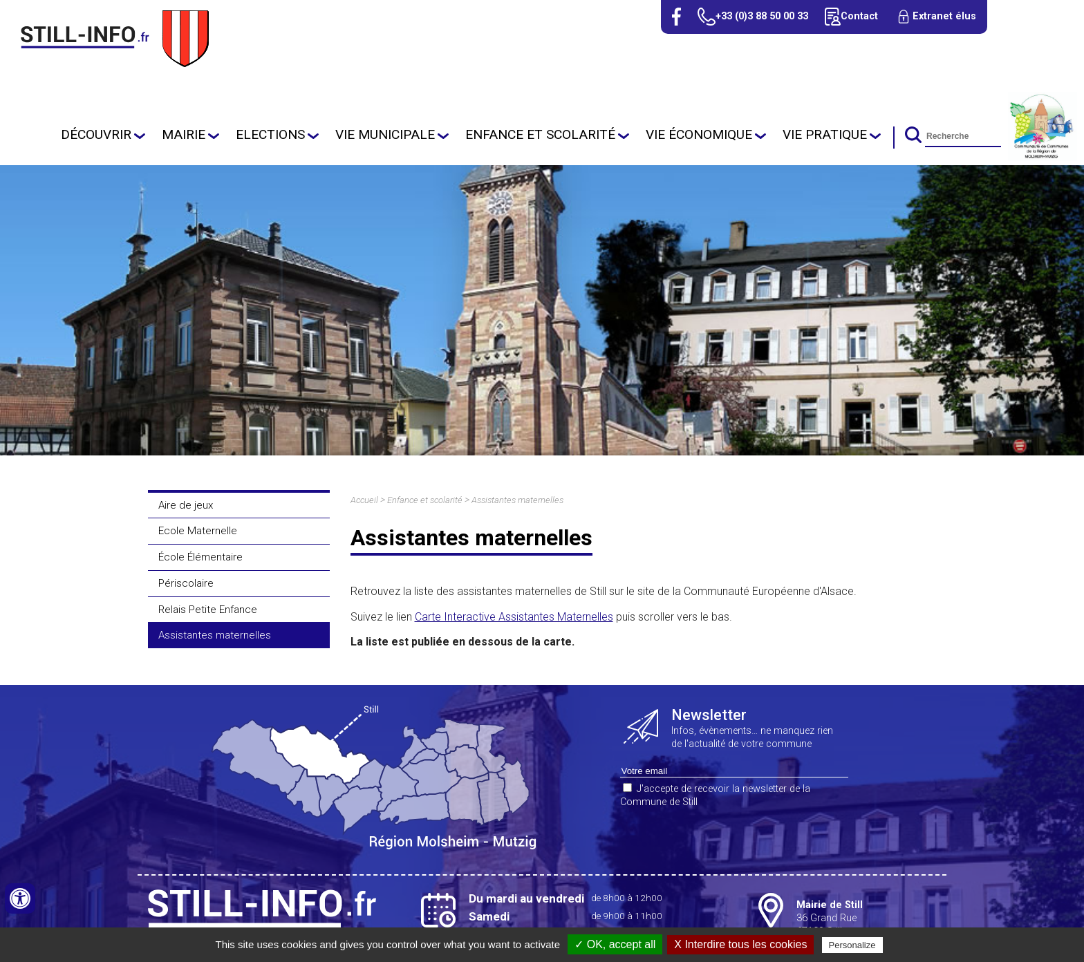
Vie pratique (825, 134)
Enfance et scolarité (540, 134)
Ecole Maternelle (197, 531)
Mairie (183, 134)
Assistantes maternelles (214, 635)
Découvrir (96, 134)
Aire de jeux (185, 505)
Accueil (364, 500)
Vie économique (699, 134)
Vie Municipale (385, 134)
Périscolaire (186, 583)
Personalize (852, 945)
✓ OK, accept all (614, 944)
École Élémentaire (200, 557)
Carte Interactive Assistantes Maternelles (514, 616)
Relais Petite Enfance (207, 609)
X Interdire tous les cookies (740, 944)
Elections (270, 134)
